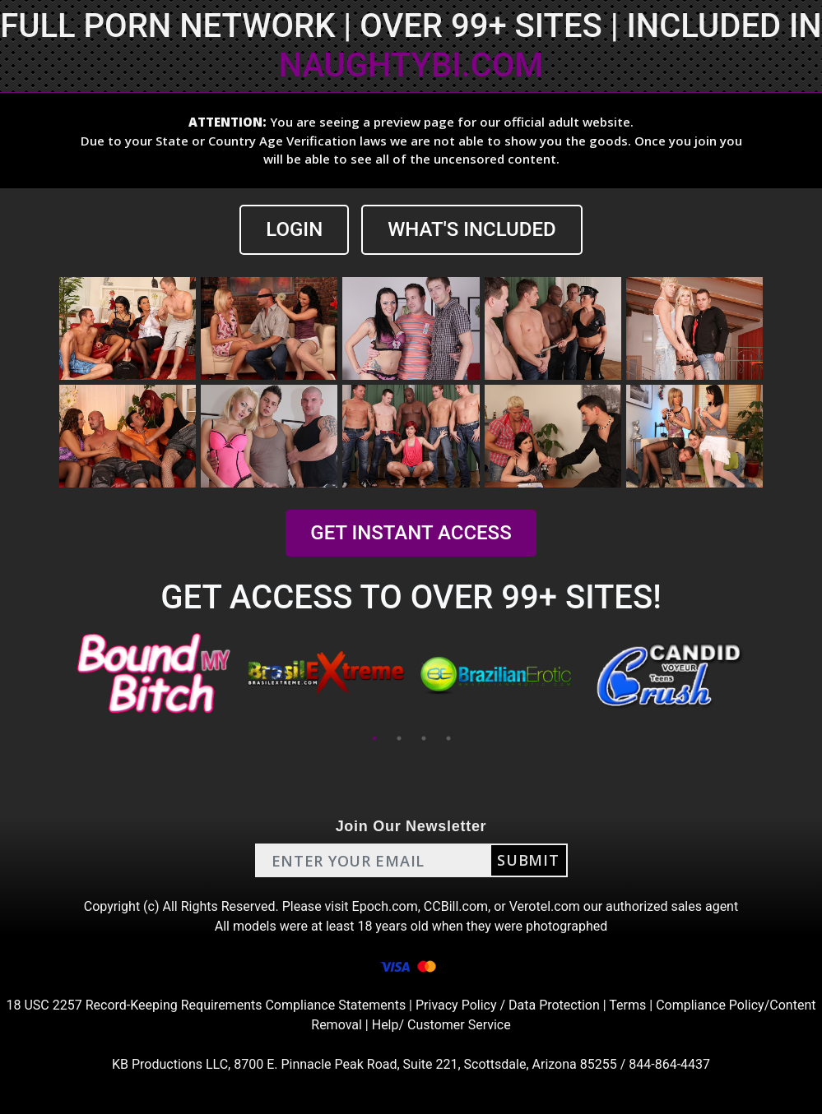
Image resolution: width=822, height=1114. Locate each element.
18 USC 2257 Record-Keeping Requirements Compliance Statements (206, 1005)
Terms (627, 1005)
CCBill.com (456, 906)
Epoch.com (385, 906)
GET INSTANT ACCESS (410, 532)
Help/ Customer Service (441, 1025)
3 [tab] (424, 738)
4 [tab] (448, 738)
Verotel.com (544, 906)
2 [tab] (399, 738)
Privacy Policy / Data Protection (508, 1005)
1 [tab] (374, 738)
